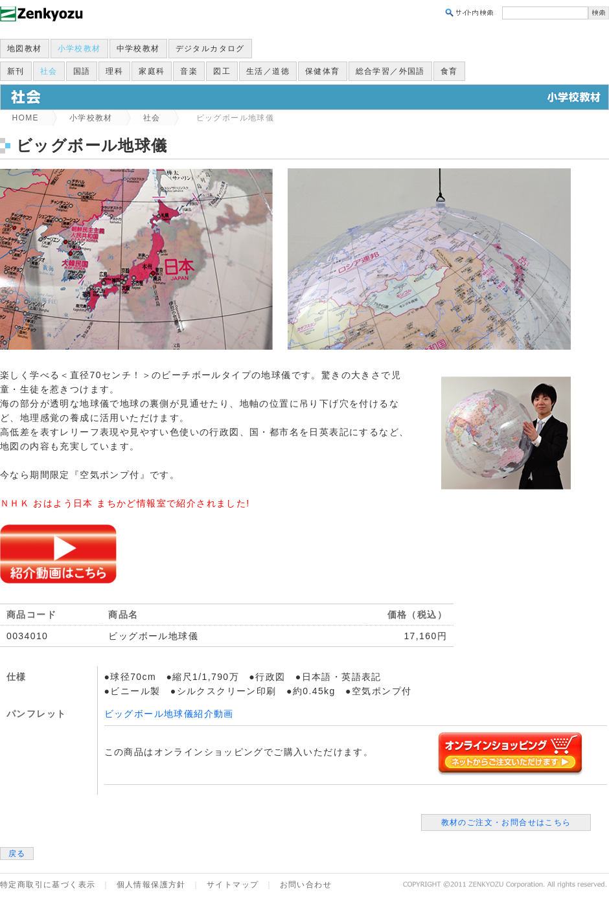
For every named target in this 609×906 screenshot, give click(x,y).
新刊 (16, 71)
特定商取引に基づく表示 (47, 884)
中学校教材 (138, 48)
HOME (25, 117)
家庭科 (152, 71)
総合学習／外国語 (390, 71)
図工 (222, 71)
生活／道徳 (268, 71)
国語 (82, 71)
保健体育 (322, 71)
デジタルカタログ (210, 48)
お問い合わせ (306, 884)
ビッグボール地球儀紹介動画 (169, 713)
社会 (49, 71)
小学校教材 (79, 48)
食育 (449, 71)
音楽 (189, 71)
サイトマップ (233, 884)
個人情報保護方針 (151, 884)
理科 (114, 71)
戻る (17, 853)
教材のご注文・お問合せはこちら (506, 822)
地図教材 (24, 48)
